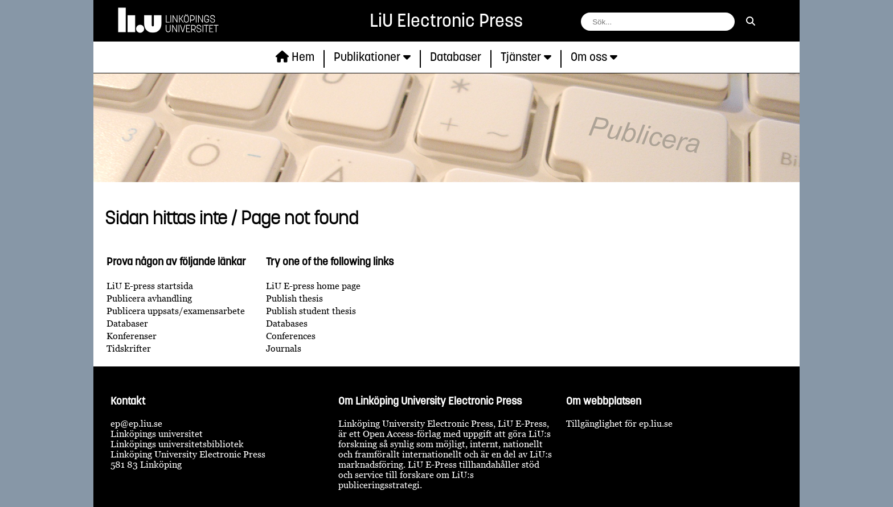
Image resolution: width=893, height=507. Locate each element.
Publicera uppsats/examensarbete (175, 311)
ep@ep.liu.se (136, 423)
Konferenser (131, 336)
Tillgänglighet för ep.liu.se (619, 423)
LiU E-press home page (313, 286)
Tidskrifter (128, 348)
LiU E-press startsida (149, 286)
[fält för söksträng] (658, 22)
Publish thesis (294, 298)
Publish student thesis (311, 311)
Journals (283, 348)
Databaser (127, 323)
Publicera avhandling (149, 298)
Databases (287, 323)
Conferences (291, 336)
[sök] (750, 21)
